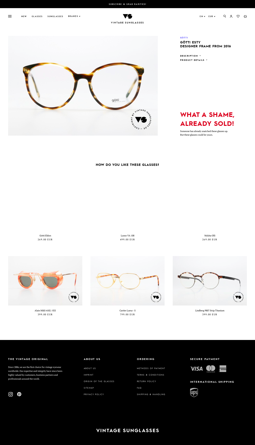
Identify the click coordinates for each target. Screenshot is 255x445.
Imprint (89, 374)
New (24, 16)
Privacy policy (94, 394)
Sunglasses (55, 16)
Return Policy (146, 381)
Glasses (37, 16)
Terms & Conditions (151, 374)
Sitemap (89, 387)
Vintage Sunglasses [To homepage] (127, 22)
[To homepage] (127, 16)
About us (90, 368)
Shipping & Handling (151, 394)
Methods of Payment (151, 368)
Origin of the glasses (99, 381)
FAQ (139, 387)
